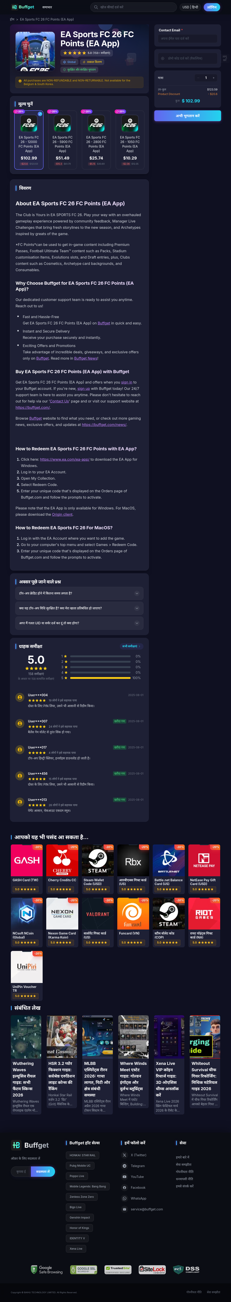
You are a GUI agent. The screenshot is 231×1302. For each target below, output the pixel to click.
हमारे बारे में (182, 1157)
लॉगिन (212, 7)
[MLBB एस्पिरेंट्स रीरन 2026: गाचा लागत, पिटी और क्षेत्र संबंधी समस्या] (97, 1065)
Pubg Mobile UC (80, 1165)
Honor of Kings (79, 1228)
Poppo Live (77, 1176)
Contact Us (59, 401)
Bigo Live (75, 1207)
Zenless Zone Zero (82, 1196)
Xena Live (76, 1248)
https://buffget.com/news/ (104, 424)
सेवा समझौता (183, 1164)
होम (12, 19)
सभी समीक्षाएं (131, 646)
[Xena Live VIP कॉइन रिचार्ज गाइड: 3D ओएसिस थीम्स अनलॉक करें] (169, 1065)
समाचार (47, 7)
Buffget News (85, 358)
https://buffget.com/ (33, 407)
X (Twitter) (133, 1155)
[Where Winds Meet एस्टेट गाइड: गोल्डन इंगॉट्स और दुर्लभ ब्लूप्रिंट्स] (133, 1061)
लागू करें (225, 58)
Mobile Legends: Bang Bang (88, 1186)
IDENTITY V (77, 1238)
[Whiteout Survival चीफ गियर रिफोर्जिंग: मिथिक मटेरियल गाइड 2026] (205, 1061)
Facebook (133, 1187)
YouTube (132, 1176)
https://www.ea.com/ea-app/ (65, 459)
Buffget (104, 323)
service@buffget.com (142, 1209)
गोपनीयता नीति (185, 1172)
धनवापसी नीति (184, 1179)
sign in (126, 382)
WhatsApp (133, 1198)
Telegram (133, 1166)
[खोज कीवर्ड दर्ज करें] (133, 7)
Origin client (62, 514)
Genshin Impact (80, 1217)
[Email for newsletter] (21, 1171)
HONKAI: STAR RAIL (82, 1155)
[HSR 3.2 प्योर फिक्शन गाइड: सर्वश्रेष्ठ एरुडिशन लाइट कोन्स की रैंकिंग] (62, 1061)
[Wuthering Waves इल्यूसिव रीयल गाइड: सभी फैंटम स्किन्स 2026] (26, 1065)
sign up (83, 388)
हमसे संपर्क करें (185, 1186)
